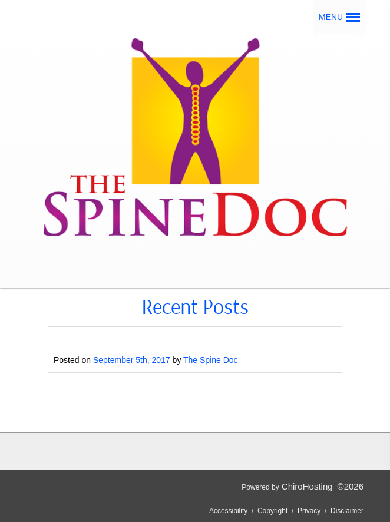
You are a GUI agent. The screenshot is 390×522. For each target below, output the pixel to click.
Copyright (272, 511)
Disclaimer (346, 511)
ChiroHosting (307, 486)
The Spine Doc (210, 360)
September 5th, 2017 (131, 360)
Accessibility (228, 511)
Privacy (309, 511)
